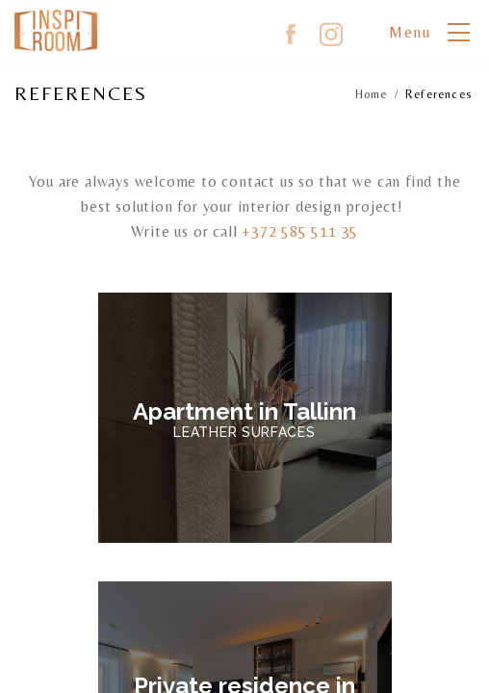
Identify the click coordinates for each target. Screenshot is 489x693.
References (438, 94)
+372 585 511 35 (300, 231)
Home (371, 94)
